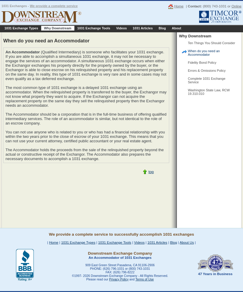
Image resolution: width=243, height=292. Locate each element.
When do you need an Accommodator (204, 52)
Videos (121, 28)
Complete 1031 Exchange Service (207, 80)
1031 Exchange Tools (93, 28)
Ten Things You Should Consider (211, 43)
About (176, 28)
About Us (187, 242)
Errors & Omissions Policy (207, 70)
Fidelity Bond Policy (202, 62)
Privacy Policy (118, 279)
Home (178, 6)
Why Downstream (57, 28)
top (151, 172)
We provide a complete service (54, 6)
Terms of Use (144, 279)
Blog (162, 28)
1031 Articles (143, 28)
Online (236, 6)
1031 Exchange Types (21, 28)
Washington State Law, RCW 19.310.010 (209, 91)
